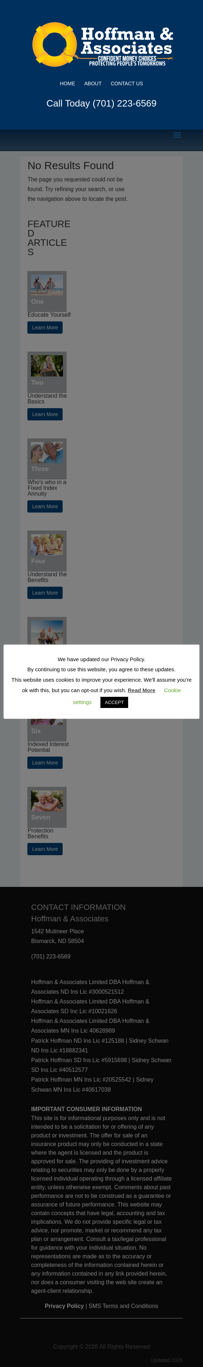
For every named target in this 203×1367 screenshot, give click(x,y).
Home (67, 83)
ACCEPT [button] (114, 702)
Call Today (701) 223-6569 (101, 103)
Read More (141, 690)
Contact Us (127, 83)
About (93, 83)
